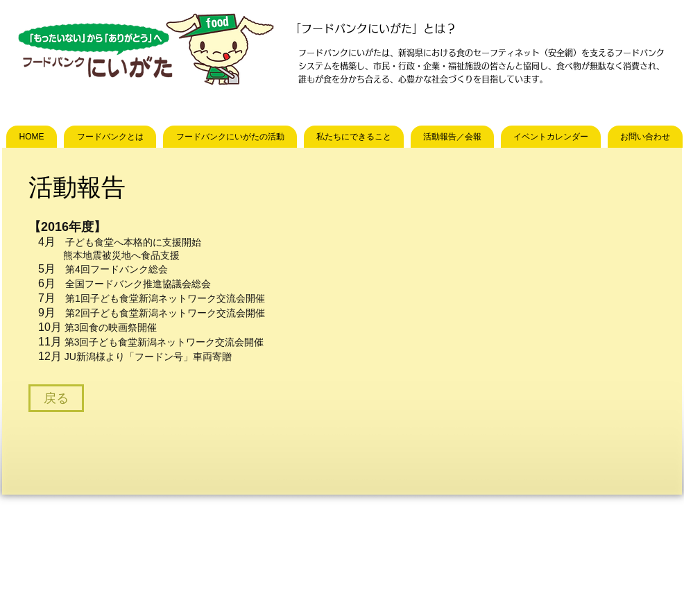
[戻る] (56, 398)
